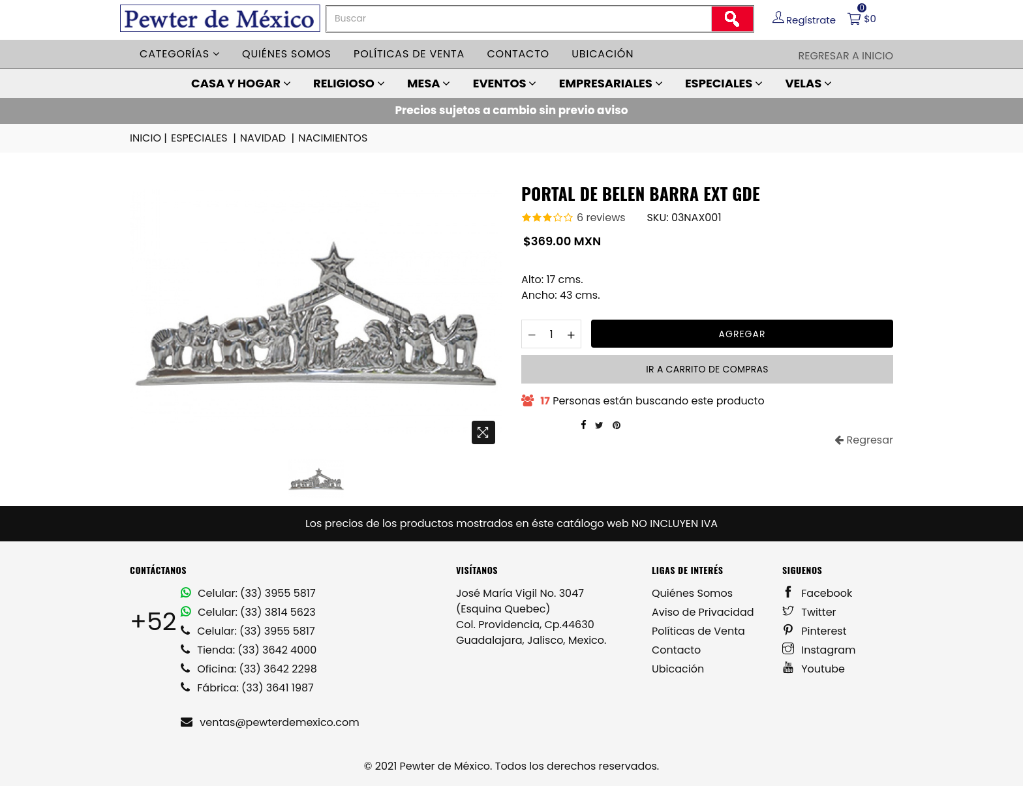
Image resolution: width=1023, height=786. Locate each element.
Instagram (819, 650)
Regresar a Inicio (845, 55)
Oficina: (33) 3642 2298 (249, 668)
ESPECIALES (724, 83)
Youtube (813, 668)
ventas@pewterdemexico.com (270, 722)
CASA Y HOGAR (241, 83)
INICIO (149, 138)
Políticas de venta (409, 53)
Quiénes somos (286, 53)
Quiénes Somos (692, 593)
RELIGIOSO (349, 83)
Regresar (863, 439)
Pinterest (814, 631)
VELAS (808, 83)
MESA (428, 83)
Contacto (518, 53)
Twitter (809, 612)
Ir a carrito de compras (707, 369)
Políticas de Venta (698, 631)
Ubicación (603, 53)
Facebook (817, 593)
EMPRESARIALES (611, 83)
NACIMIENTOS (332, 137)
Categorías (180, 53)
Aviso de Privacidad (703, 612)
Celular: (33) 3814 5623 (248, 612)
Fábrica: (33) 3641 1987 (247, 687)
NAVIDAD (268, 138)
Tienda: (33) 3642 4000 (248, 650)
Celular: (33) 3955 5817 (248, 593)
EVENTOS (505, 83)
